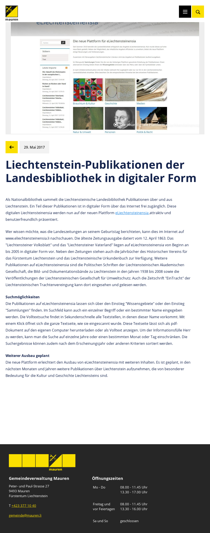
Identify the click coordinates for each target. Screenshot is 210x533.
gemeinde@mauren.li (25, 515)
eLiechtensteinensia (132, 212)
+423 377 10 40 (24, 505)
